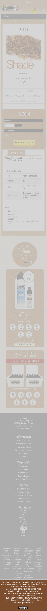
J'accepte (23, 608)
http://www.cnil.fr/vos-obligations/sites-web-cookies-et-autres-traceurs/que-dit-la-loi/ (24, 600)
